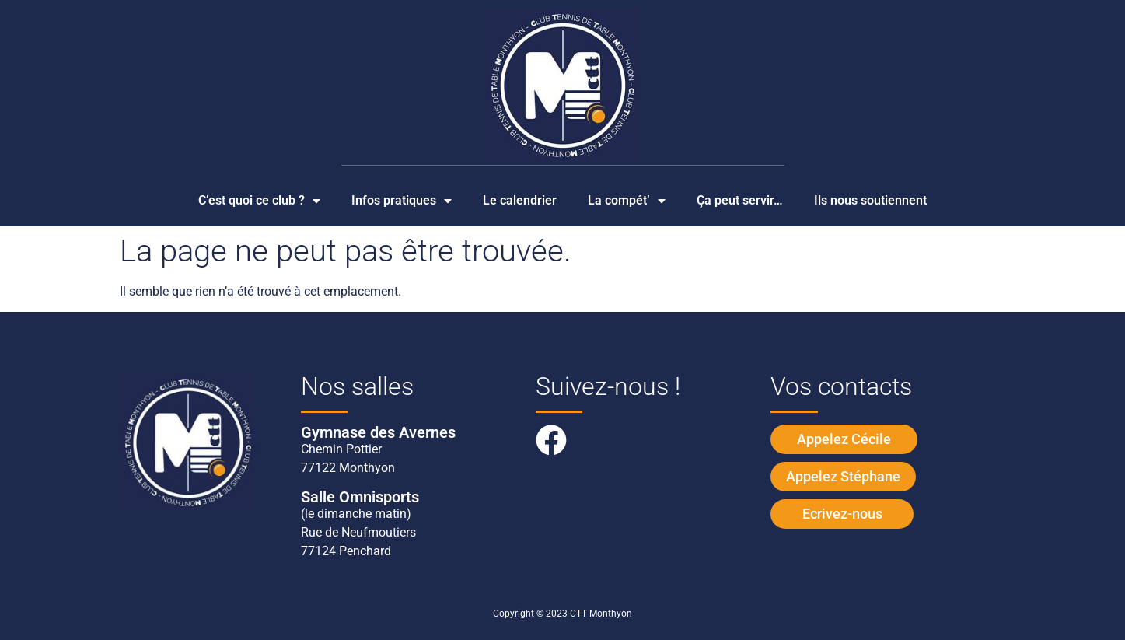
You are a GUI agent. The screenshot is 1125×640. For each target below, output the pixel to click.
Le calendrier (520, 200)
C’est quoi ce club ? (259, 201)
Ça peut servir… (740, 200)
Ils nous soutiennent (870, 200)
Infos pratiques (401, 201)
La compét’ (627, 201)
